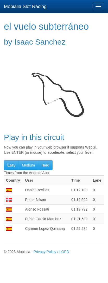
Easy (11, 165)
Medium (28, 165)
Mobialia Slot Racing (25, 6)
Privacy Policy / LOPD (51, 252)
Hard (45, 165)
